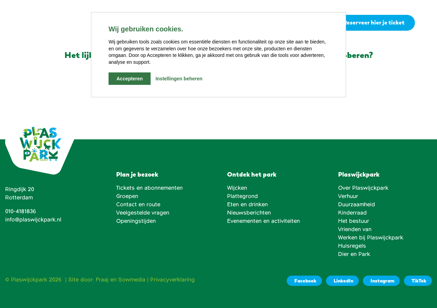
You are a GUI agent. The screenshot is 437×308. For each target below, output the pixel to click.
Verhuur (348, 196)
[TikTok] (418, 281)
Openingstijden (136, 221)
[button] (426, 23)
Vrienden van (355, 229)
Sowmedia (131, 279)
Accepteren (129, 78)
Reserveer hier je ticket (374, 23)
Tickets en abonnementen (149, 188)
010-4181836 (20, 211)
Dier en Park (354, 254)
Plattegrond (242, 196)
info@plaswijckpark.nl (33, 219)
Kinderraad (352, 212)
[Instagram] (381, 281)
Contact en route (138, 204)
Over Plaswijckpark (363, 188)
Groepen (127, 196)
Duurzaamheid (356, 204)
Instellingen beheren (178, 78)
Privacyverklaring (172, 279)
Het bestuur (353, 221)
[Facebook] (304, 281)
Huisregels (352, 245)
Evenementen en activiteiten (263, 221)
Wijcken (237, 188)
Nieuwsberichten (249, 212)
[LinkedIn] (342, 281)
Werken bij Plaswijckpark (370, 237)
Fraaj (102, 279)
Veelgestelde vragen (142, 212)
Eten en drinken (247, 204)
